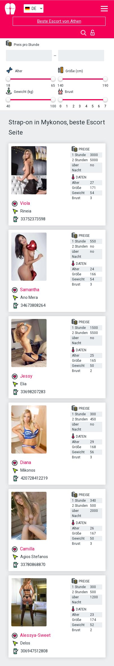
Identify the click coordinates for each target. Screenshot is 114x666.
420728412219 (34, 478)
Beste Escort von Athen (59, 21)
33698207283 (33, 391)
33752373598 (33, 219)
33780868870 (33, 564)
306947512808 (34, 651)
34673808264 (33, 305)
